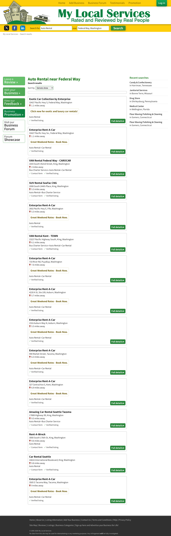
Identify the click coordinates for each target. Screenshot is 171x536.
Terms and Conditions (102, 520)
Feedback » (14, 102)
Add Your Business (72, 520)
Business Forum (14, 125)
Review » (14, 80)
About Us (40, 520)
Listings (50, 525)
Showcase (14, 138)
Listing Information (54, 520)
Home (32, 520)
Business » (14, 91)
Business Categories (65, 525)
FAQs (115, 520)
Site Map (33, 525)
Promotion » (14, 113)
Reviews (42, 525)
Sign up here (80, 525)
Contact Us (86, 520)
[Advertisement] (85, 56)
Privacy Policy (125, 520)
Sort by (31, 87)
